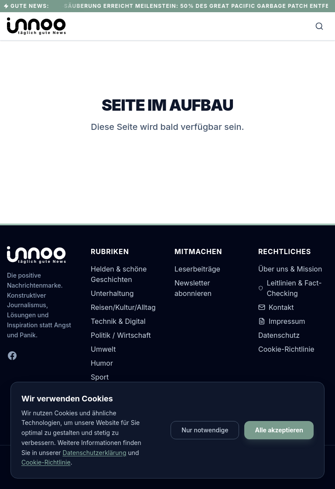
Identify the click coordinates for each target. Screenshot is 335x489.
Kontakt (276, 307)
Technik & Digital (118, 321)
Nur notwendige (204, 430)
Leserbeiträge (197, 269)
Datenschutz (279, 335)
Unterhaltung (112, 293)
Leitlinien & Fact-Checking (289, 288)
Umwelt (103, 349)
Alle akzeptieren (279, 430)
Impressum (281, 321)
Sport (100, 377)
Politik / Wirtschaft (121, 335)
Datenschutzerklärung (94, 452)
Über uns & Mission (290, 269)
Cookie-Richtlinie (286, 349)
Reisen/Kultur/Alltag (123, 307)
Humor (102, 363)
